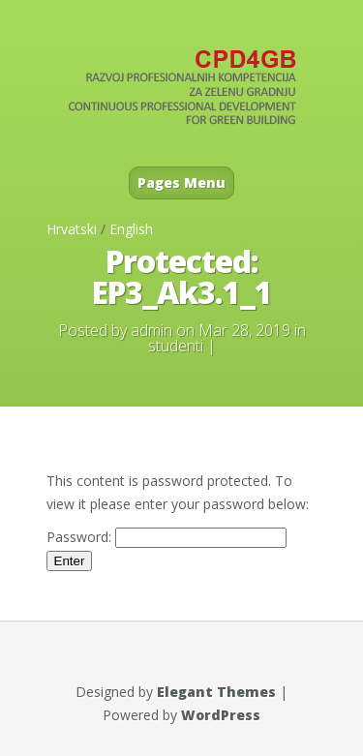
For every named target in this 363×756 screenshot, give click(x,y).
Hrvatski (71, 229)
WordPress (220, 715)
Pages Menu (181, 182)
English (131, 229)
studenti (175, 345)
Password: (166, 537)
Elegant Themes (216, 691)
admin (151, 330)
